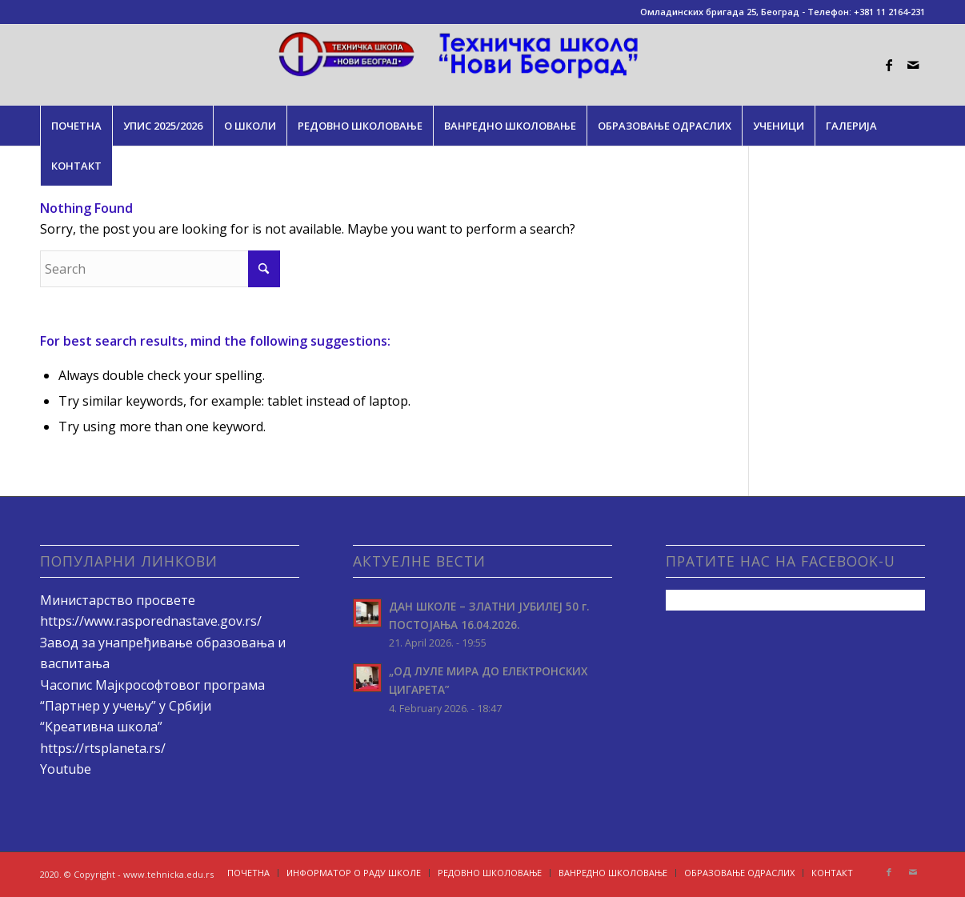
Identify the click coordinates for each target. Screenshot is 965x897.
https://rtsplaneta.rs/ (103, 748)
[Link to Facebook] (889, 65)
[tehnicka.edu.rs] (483, 65)
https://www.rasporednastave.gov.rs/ (151, 621)
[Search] (160, 268)
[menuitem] (76, 126)
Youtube (65, 769)
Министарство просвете (117, 600)
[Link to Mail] (913, 65)
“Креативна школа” (101, 726)
